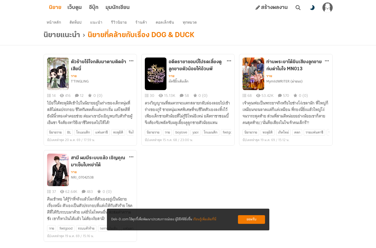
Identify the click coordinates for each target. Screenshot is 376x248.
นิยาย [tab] (64, 7)
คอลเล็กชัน (166, 23)
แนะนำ (97, 23)
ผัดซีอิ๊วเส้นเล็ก (178, 83)
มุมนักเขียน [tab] (126, 7)
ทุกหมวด (191, 23)
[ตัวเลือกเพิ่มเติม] (131, 62)
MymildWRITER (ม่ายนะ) (284, 83)
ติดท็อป (77, 23)
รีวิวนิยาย (120, 23)
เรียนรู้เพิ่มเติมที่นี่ (204, 219)
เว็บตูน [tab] (83, 7)
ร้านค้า (142, 23)
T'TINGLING (80, 83)
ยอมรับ (251, 219)
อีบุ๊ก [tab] (102, 7)
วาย (74, 78)
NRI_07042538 (82, 179)
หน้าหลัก (55, 23)
